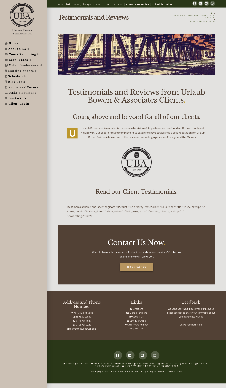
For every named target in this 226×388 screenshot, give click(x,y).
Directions (136, 308)
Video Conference (145, 363)
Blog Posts (202, 363)
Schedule (186, 363)
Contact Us (136, 266)
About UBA (82, 363)
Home (67, 363)
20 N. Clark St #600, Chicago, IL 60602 (80, 4)
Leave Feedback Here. (191, 324)
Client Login (170, 366)
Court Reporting (102, 363)
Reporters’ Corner (108, 366)
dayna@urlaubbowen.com (82, 328)
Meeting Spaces (168, 363)
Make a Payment (136, 312)
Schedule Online (162, 4)
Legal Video (123, 363)
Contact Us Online (137, 4)
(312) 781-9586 (114, 4)
